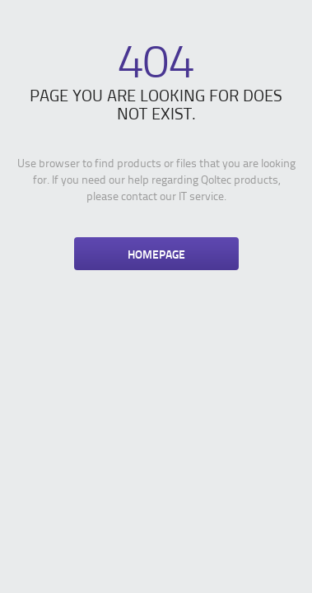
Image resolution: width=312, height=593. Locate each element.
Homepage (156, 253)
